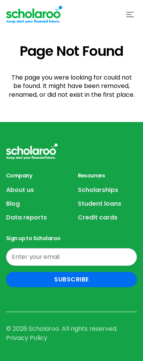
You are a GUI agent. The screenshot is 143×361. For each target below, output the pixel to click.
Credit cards (97, 217)
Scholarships (98, 189)
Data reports (26, 217)
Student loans (99, 203)
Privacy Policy (26, 337)
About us (20, 189)
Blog (13, 203)
